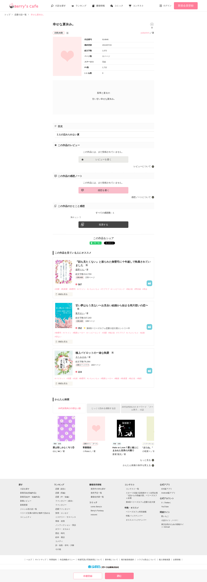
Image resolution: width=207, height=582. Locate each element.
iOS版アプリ (166, 489)
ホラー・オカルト (62, 529)
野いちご (165, 516)
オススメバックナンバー (136, 520)
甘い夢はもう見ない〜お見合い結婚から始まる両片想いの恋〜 (111, 305)
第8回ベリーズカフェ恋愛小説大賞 (140, 502)
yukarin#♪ (145, 33)
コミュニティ (25, 517)
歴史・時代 (60, 533)
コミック (119, 5)
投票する (103, 224)
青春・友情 (60, 521)
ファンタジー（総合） (64, 501)
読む (119, 576)
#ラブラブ (105, 289)
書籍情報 (100, 5)
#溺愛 (57, 289)
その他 (58, 549)
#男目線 (137, 289)
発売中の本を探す (98, 489)
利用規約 (53, 560)
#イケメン (81, 289)
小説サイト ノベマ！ (170, 520)
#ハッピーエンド (118, 289)
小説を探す (60, 5)
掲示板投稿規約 (127, 560)
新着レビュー (25, 501)
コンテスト (138, 5)
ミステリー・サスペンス (65, 517)
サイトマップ (40, 560)
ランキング (81, 5)
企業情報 (177, 560)
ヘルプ (29, 560)
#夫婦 (75, 378)
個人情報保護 (164, 560)
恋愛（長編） (61, 493)
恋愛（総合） (61, 489)
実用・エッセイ (61, 513)
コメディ (59, 541)
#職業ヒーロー (79, 333)
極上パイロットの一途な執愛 (92, 352)
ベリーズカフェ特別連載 (136, 512)
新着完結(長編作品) (28, 493)
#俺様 (139, 378)
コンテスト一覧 (132, 489)
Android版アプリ (168, 493)
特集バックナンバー (134, 516)
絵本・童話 (60, 537)
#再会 (144, 289)
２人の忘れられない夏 (67, 134)
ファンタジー (61, 505)
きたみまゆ (80, 357)
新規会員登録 (185, 5)
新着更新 (24, 505)
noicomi (94, 515)
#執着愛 (64, 289)
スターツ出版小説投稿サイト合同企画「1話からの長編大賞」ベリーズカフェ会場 (142, 495)
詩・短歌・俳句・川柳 (64, 545)
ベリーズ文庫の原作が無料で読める (35, 513)
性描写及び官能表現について (90, 560)
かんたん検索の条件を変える (137, 465)
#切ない (58, 337)
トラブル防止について (146, 560)
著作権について (111, 560)
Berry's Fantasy (97, 511)
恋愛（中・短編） (62, 497)
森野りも (79, 269)
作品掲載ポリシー (67, 560)
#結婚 (142, 333)
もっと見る (145, 460)
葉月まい (79, 313)
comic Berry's (96, 507)
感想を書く (103, 190)
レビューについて (142, 166)
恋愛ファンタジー (62, 509)
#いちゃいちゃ (93, 289)
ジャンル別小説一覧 (28, 509)
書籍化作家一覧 (97, 497)
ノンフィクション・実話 (65, 525)
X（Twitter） (166, 503)
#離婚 (116, 378)
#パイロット (60, 378)
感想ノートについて (141, 197)
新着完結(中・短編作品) (30, 497)
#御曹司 (72, 289)
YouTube (165, 507)
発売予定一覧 (96, 493)
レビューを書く (103, 159)
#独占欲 (129, 289)
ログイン (167, 5)
